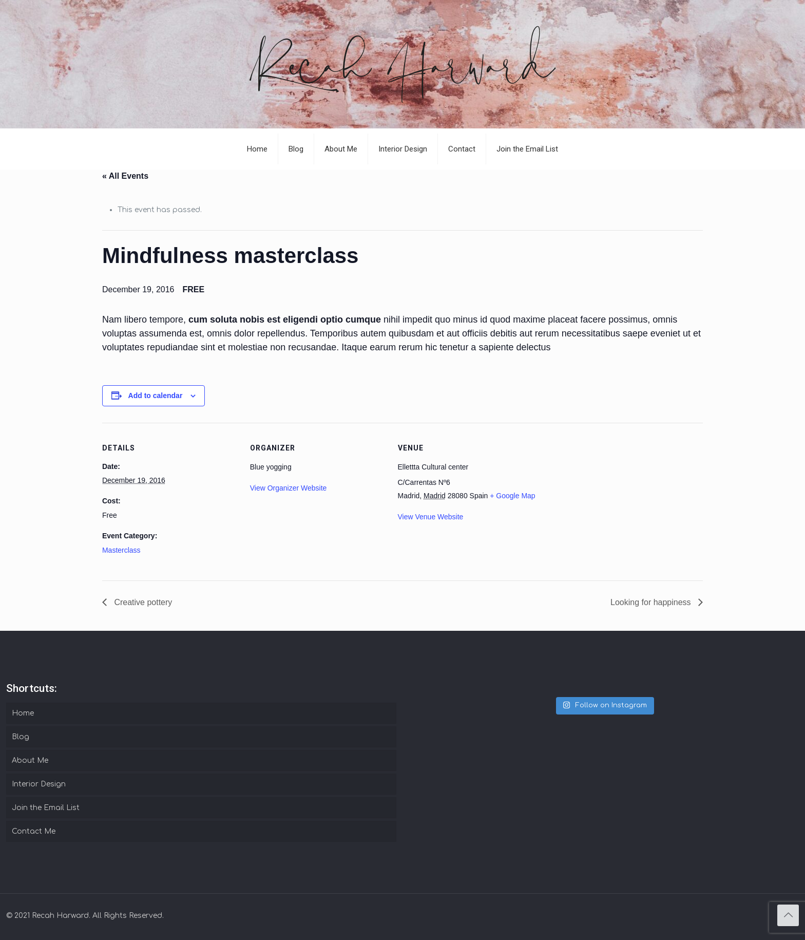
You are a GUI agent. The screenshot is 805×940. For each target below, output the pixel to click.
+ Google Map (512, 496)
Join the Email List (46, 808)
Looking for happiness (651, 602)
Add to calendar (155, 395)
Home (23, 713)
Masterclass (121, 550)
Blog (20, 737)
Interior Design (39, 784)
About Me (30, 760)
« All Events (125, 176)
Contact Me (33, 831)
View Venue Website (431, 517)
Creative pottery (142, 602)
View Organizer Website (288, 488)
